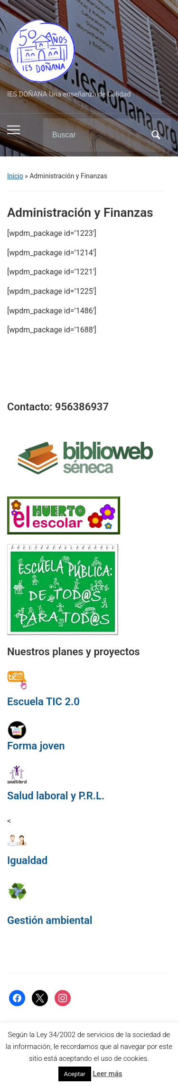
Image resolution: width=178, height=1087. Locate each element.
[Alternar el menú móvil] (13, 130)
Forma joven (36, 746)
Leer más (107, 1073)
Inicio (15, 176)
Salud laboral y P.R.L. (55, 796)
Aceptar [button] (74, 1073)
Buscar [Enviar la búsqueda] (155, 135)
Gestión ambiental (50, 920)
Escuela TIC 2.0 (43, 702)
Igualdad (27, 860)
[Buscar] (95, 135)
